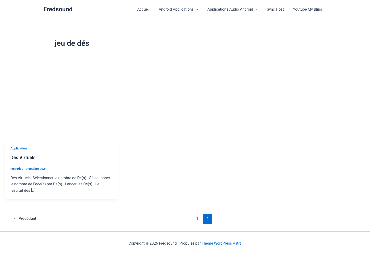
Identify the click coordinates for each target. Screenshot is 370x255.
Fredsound (57, 9)
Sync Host (277, 9)
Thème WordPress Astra (221, 243)
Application (18, 148)
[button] (201, 9)
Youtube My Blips (308, 9)
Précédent (25, 218)
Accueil (150, 9)
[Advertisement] (185, 104)
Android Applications (184, 9)
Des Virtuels (23, 157)
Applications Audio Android (236, 9)
